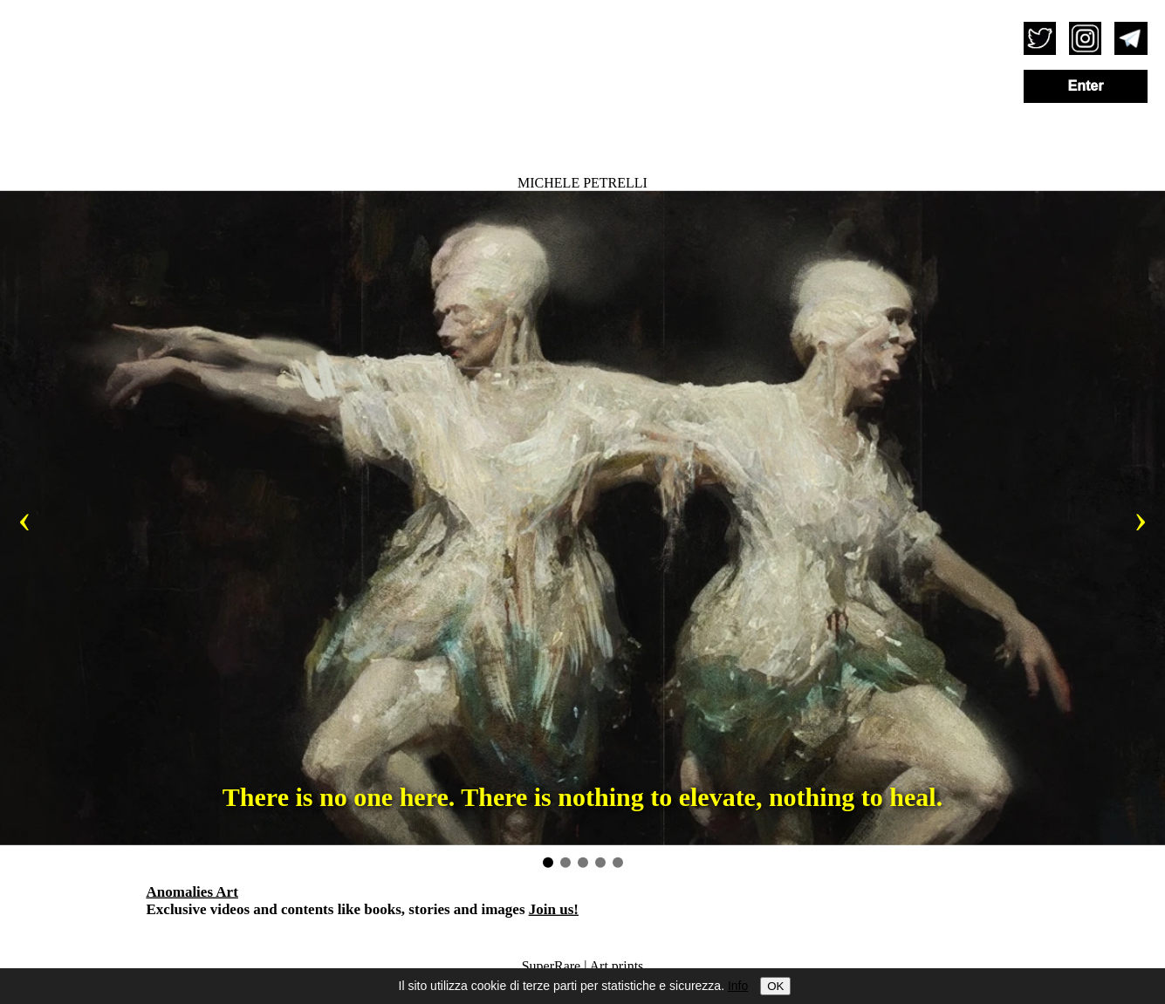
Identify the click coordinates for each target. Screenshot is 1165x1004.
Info (738, 986)
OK (775, 986)
